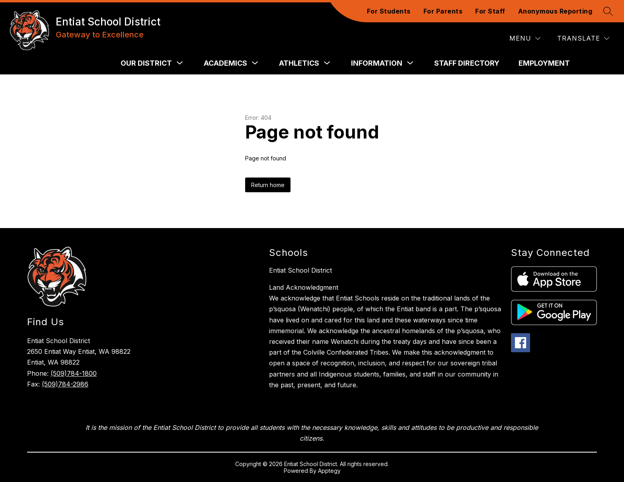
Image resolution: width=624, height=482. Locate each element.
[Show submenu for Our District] (146, 63)
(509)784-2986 (65, 384)
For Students (389, 11)
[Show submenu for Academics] (225, 63)
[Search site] (608, 11)
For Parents (443, 11)
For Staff (490, 11)
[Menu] (524, 38)
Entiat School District (300, 270)
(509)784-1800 (74, 373)
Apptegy (329, 470)
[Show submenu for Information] (376, 63)
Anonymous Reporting (555, 11)
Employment (544, 63)
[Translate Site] (583, 38)
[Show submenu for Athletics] (299, 63)
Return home (268, 184)
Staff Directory (466, 63)
